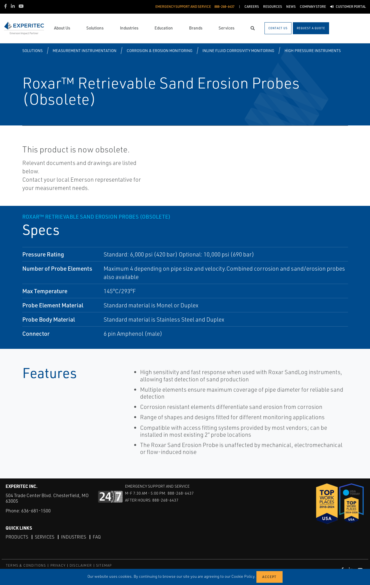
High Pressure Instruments (313, 50)
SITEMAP (104, 565)
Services (44, 537)
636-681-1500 (36, 511)
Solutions (32, 50)
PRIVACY (57, 565)
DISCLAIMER (81, 565)
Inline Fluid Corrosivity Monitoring (238, 50)
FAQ (97, 537)
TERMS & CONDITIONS (26, 565)
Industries (73, 537)
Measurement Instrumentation (84, 50)
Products (17, 537)
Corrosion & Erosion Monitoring (159, 50)
